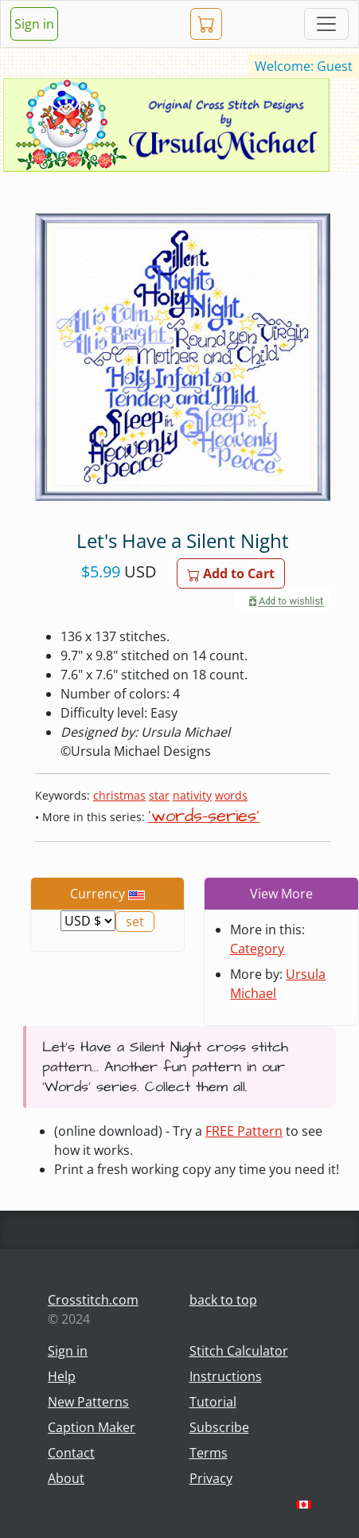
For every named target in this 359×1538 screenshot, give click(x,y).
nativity (192, 795)
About (66, 1478)
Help (62, 1376)
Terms (208, 1453)
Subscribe (219, 1427)
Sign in (34, 24)
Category (257, 948)
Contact (71, 1453)
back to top (223, 1300)
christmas (119, 795)
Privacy (210, 1478)
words (231, 795)
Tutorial (212, 1402)
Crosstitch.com (93, 1300)
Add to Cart (231, 573)
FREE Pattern (244, 1131)
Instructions (225, 1376)
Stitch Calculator (238, 1351)
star (159, 795)
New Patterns (88, 1402)
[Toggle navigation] (326, 24)
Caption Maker (91, 1427)
